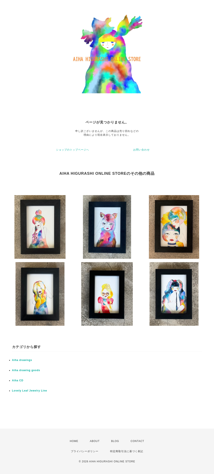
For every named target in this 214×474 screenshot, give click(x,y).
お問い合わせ (141, 149)
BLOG (115, 441)
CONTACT (137, 441)
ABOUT (94, 441)
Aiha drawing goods (26, 370)
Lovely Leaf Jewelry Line (29, 390)
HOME (74, 441)
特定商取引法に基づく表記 (126, 451)
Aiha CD (18, 380)
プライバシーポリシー (84, 451)
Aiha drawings (22, 360)
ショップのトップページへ (72, 149)
